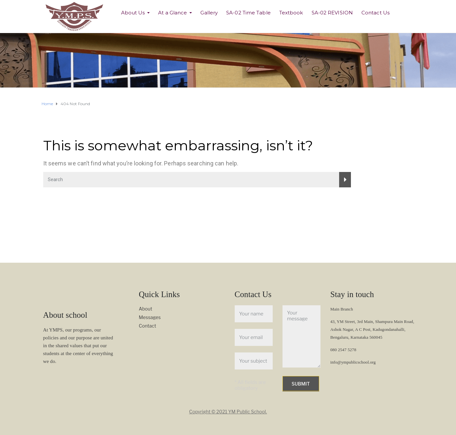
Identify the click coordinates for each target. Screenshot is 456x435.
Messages (150, 317)
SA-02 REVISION (332, 12)
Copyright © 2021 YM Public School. (228, 411)
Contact (147, 326)
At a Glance (172, 12)
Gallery (209, 12)
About (145, 309)
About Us (133, 12)
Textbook (291, 12)
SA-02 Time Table (248, 12)
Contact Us (375, 12)
